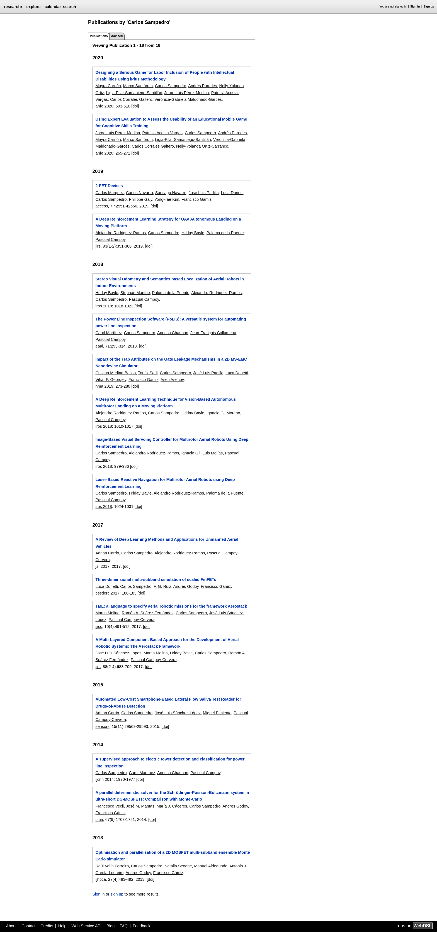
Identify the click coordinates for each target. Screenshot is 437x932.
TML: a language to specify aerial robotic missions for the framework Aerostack (171, 606)
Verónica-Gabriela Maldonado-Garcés (188, 99)
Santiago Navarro (170, 192)
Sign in (415, 6)
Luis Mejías (212, 453)
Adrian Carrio (107, 553)
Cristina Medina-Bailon (115, 373)
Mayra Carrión (108, 86)
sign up (116, 894)
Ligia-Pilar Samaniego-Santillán (134, 92)
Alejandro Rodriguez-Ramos (120, 233)
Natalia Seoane (178, 866)
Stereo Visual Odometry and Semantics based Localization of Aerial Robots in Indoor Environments (169, 282)
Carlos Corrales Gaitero (131, 99)
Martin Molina (107, 613)
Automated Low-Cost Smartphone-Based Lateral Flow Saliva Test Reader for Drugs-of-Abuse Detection (168, 702)
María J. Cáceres (172, 806)
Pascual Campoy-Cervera (132, 619)
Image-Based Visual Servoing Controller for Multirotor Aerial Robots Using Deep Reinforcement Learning (171, 442)
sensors (102, 726)
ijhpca (100, 879)
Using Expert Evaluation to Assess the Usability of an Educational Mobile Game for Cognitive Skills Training (171, 122)
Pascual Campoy (110, 239)
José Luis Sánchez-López (118, 653)
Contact (28, 926)
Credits (46, 926)
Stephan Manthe (135, 292)
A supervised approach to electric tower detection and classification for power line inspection (169, 762)
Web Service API (86, 926)
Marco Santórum (138, 86)
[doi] (135, 106)
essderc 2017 (107, 593)
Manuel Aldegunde (210, 866)
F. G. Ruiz (162, 586)
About (11, 926)
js (96, 566)
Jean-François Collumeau (213, 333)
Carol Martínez (108, 333)
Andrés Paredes (202, 86)
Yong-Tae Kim (166, 199)
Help (62, 926)
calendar (53, 6)
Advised (117, 36)
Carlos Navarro (139, 192)
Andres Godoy (186, 586)
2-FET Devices (109, 186)
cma (99, 819)
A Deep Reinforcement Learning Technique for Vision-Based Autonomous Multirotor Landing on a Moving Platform (165, 402)
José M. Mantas (140, 806)
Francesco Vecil (109, 806)
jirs (97, 246)
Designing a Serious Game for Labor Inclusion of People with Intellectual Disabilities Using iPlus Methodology (164, 75)
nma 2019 (104, 386)
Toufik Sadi (147, 373)
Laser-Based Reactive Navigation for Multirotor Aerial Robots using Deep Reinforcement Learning (165, 482)
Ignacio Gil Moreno (223, 413)
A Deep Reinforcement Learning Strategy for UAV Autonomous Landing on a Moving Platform (168, 222)
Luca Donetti (232, 192)
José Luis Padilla (204, 192)
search (69, 6)
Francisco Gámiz (196, 199)
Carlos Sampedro (170, 86)
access (101, 206)
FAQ (124, 926)
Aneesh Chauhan (172, 333)
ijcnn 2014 (104, 779)
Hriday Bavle (192, 233)
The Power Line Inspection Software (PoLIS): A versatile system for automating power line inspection (170, 322)
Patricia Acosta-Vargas (162, 133)
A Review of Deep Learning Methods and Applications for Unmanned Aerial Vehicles (166, 542)
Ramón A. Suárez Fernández (148, 613)
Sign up (429, 6)
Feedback (141, 926)
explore (33, 6)
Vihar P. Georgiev (110, 379)
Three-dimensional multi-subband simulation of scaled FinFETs (155, 579)
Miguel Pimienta (217, 713)
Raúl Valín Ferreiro (112, 866)
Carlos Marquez (109, 192)
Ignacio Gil (190, 453)
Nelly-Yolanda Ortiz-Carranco (202, 146)
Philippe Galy (140, 199)
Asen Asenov (172, 379)
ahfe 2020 (104, 106)
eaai (99, 346)
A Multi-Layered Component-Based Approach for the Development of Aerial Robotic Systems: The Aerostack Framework (167, 643)
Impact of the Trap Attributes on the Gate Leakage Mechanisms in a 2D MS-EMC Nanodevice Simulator (171, 362)
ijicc (98, 626)
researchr (13, 6)
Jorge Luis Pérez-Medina (186, 92)
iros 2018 (103, 306)
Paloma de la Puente (225, 233)
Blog (110, 926)
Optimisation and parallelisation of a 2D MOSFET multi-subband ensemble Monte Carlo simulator (172, 855)
